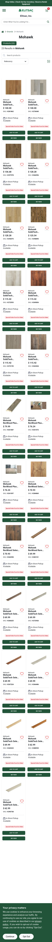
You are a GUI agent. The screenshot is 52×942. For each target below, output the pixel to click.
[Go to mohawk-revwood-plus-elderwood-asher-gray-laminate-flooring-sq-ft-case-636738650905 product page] (13, 491)
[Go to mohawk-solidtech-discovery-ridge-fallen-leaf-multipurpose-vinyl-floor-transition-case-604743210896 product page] (13, 682)
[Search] (48, 21)
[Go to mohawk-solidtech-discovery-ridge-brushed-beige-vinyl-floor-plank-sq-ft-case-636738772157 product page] (39, 173)
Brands (10, 32)
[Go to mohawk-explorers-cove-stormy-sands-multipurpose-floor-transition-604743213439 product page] (39, 746)
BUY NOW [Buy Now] (14, 138)
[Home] (2, 31)
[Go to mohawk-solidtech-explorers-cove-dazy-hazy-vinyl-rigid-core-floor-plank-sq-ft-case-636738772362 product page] (39, 109)
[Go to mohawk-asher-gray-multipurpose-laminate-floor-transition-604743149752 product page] (13, 428)
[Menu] (4, 10)
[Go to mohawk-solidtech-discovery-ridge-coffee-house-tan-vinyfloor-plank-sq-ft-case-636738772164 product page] (13, 237)
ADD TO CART (14, 132)
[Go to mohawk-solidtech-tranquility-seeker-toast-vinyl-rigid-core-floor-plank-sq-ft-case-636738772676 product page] (13, 173)
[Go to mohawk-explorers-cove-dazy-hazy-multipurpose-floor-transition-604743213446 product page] (13, 810)
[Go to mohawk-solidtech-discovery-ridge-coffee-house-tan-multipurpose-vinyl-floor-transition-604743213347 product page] (13, 746)
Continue (10, 936)
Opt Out (26, 936)
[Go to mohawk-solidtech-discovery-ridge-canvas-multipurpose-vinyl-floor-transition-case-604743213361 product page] (39, 682)
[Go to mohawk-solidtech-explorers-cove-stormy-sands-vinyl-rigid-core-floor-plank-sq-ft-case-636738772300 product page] (13, 109)
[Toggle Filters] (48, 61)
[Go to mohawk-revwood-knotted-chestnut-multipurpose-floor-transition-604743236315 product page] (39, 555)
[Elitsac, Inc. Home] (26, 10)
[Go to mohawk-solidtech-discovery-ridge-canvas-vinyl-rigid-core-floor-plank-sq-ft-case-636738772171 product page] (13, 300)
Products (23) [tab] (9, 43)
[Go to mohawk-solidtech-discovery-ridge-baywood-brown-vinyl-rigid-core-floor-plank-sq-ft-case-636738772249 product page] (39, 364)
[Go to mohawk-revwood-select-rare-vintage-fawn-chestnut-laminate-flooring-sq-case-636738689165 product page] (39, 491)
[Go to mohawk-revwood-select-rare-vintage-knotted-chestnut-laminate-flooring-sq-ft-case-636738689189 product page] (13, 555)
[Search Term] (26, 21)
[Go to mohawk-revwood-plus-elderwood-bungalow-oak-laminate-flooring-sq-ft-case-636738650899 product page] (39, 428)
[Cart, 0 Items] (46, 10)
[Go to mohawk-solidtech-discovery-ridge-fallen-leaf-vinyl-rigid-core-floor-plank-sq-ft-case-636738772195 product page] (39, 300)
